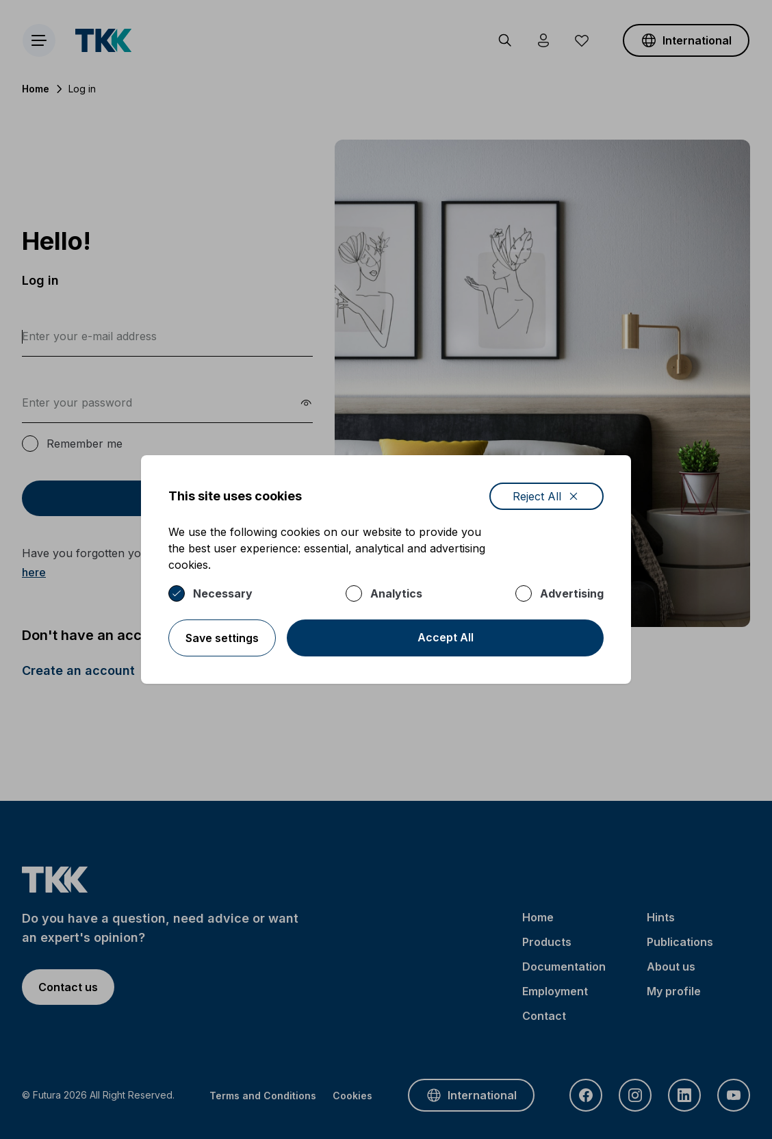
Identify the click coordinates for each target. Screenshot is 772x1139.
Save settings (222, 638)
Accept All (445, 637)
